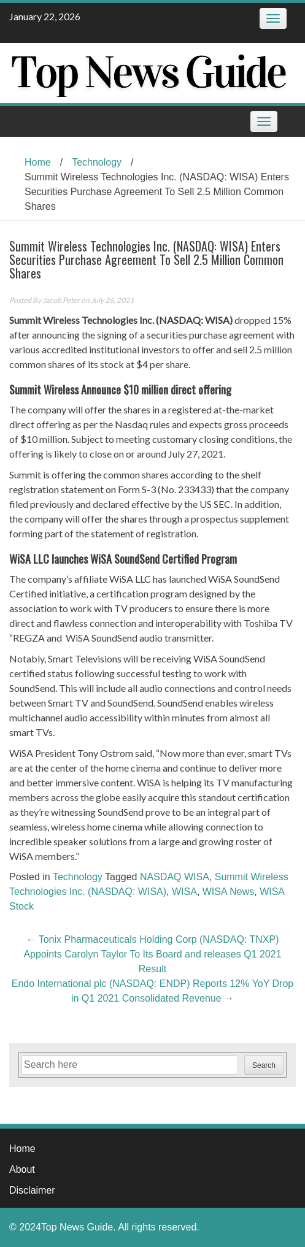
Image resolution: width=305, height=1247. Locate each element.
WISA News (228, 891)
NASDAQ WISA (174, 877)
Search (264, 1065)
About (22, 1169)
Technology (97, 162)
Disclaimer (32, 1190)
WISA (184, 891)
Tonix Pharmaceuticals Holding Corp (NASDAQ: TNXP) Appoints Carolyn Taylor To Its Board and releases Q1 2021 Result (152, 954)
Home (38, 162)
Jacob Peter (61, 300)
